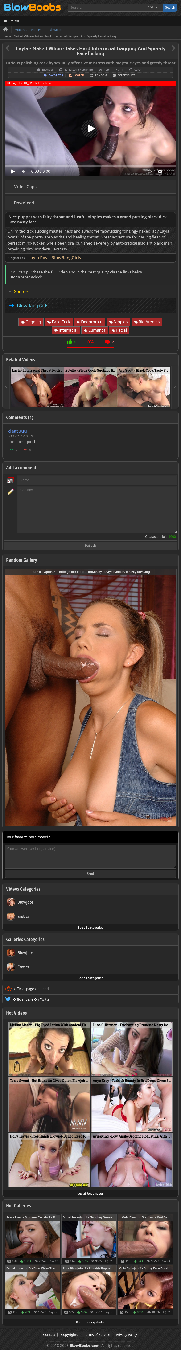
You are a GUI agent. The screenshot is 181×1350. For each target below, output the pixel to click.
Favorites (56, 75)
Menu (15, 21)
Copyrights (69, 1334)
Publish (90, 546)
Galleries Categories (25, 939)
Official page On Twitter (32, 999)
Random (101, 75)
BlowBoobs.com (84, 1345)
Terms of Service (97, 1334)
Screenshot (126, 75)
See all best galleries (90, 1322)
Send (90, 873)
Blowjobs (47, 69)
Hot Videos (16, 1013)
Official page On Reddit (32, 989)
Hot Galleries (18, 1205)
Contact (49, 1334)
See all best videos (90, 1193)
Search (170, 7)
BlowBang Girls (33, 305)
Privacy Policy (126, 1334)
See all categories (90, 927)
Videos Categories (23, 889)
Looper (79, 75)
